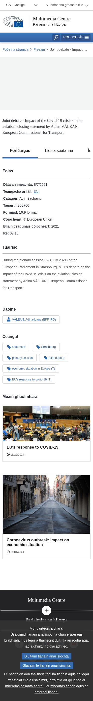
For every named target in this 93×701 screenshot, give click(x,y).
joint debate (53, 357)
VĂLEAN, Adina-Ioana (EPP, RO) (31, 319)
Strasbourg (46, 346)
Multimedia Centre (52, 18)
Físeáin (39, 49)
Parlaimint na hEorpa (49, 24)
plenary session (19, 357)
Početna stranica (15, 49)
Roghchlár (76, 37)
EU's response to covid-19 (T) (28, 379)
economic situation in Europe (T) (30, 368)
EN (35, 191)
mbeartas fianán (62, 688)
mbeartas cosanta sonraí (24, 688)
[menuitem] (21, 5)
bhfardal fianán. (46, 694)
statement (15, 346)
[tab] (20, 150)
